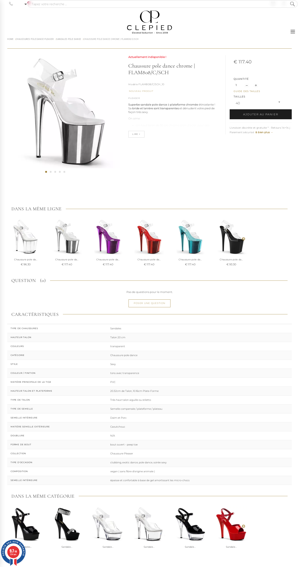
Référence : (133, 84)
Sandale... (66, 546)
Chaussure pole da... (25, 259)
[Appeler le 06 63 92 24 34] (11, 4)
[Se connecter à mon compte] (284, 4)
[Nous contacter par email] (273, 4)
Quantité (241, 78)
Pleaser (134, 98)
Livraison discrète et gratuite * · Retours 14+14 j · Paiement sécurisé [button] (261, 130)
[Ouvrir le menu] (292, 31)
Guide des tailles (247, 91)
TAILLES (240, 96)
